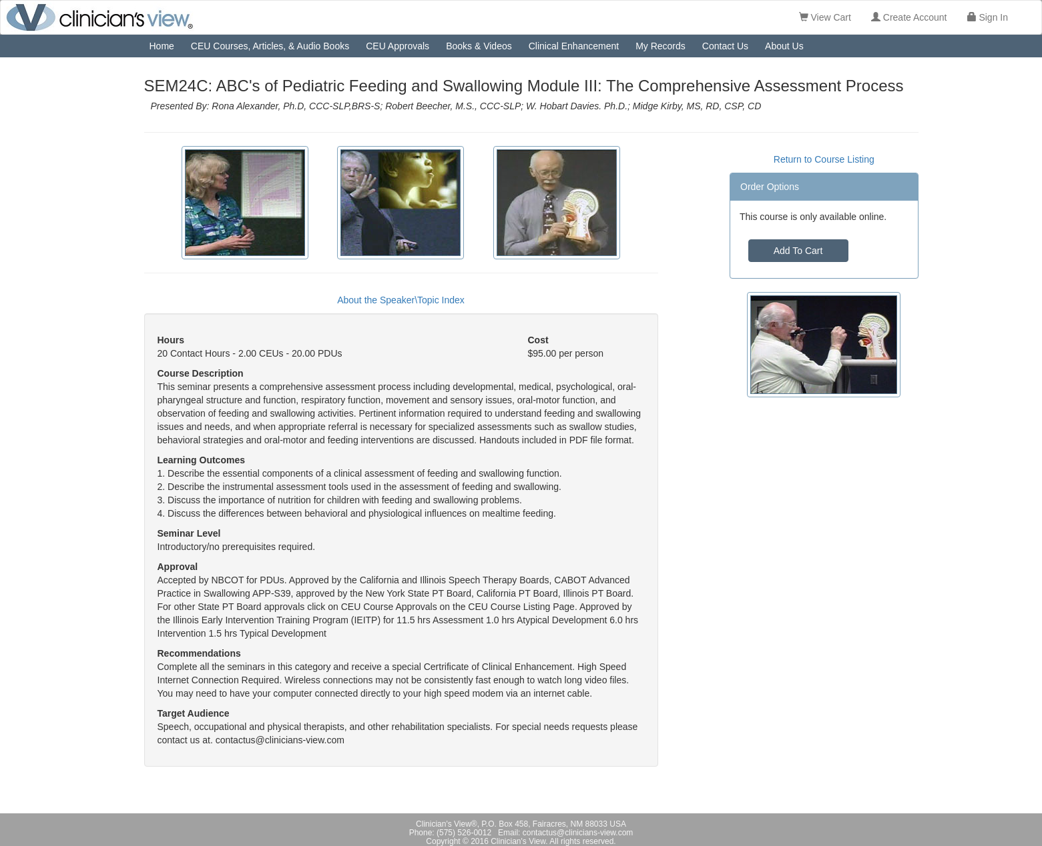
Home (162, 46)
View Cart (825, 17)
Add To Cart (798, 250)
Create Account (909, 17)
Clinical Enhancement (574, 46)
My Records (660, 46)
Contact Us (725, 46)
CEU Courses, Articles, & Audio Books (270, 46)
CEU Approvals (397, 46)
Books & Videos (479, 46)
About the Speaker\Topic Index (401, 300)
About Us (784, 46)
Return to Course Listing (824, 159)
